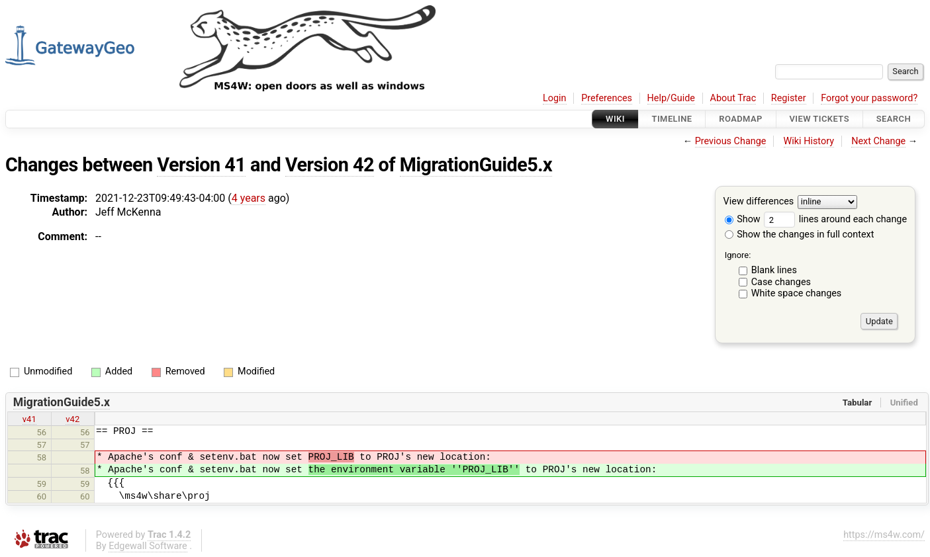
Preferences (606, 98)
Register (788, 98)
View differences (758, 202)
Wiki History (809, 141)
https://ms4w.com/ (884, 534)
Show (743, 219)
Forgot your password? (869, 98)
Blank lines (774, 270)
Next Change (878, 141)
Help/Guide (671, 98)
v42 (72, 419)
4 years (248, 198)
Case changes (781, 282)
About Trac (733, 98)
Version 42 (329, 164)
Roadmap (741, 119)
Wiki (615, 119)
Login (555, 98)
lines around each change (835, 219)
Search (893, 119)
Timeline (672, 119)
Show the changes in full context (799, 234)
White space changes (796, 293)
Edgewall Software (148, 546)
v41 (29, 419)
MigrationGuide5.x (476, 164)
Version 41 (201, 164)
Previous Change (731, 141)
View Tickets (819, 119)
